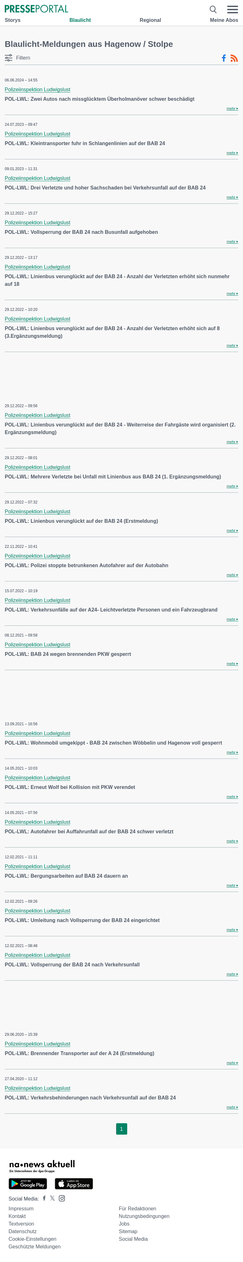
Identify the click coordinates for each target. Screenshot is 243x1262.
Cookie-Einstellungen (32, 1239)
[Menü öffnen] (232, 9)
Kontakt (17, 1216)
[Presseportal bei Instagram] (60, 1198)
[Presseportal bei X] (50, 1198)
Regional (150, 20)
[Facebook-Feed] (223, 58)
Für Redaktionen (137, 1208)
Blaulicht (80, 20)
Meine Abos (224, 20)
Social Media (133, 1239)
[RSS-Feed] (234, 58)
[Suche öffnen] (213, 9)
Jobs (124, 1224)
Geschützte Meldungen (35, 1246)
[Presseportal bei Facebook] (42, 1198)
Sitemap (128, 1231)
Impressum (21, 1208)
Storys (13, 20)
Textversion (21, 1224)
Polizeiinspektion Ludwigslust (37, 89)
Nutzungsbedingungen (144, 1216)
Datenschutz (23, 1231)
